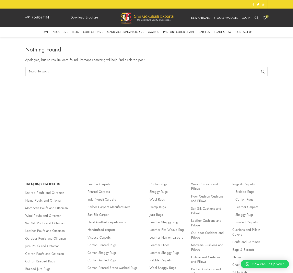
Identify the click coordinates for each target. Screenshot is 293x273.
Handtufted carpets (101, 230)
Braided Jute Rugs (37, 269)
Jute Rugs (156, 215)
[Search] (257, 18)
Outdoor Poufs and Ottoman (45, 238)
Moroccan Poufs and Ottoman (46, 208)
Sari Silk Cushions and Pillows (206, 210)
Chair (235, 265)
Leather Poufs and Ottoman (45, 231)
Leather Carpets (98, 184)
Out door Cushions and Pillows (207, 235)
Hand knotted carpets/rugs (106, 222)
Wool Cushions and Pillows (204, 186)
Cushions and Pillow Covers (246, 232)
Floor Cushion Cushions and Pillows (207, 198)
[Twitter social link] (258, 4)
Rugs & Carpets (243, 184)
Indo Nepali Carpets (101, 199)
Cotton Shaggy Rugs (102, 253)
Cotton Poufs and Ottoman (44, 254)
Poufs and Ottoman (246, 242)
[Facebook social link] (253, 4)
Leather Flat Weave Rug (167, 230)
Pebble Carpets (161, 260)
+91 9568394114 (37, 17)
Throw (236, 257)
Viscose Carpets (99, 237)
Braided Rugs (244, 192)
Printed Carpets (98, 192)
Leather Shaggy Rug (164, 222)
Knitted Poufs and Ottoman (44, 193)
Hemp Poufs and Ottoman (43, 200)
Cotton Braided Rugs (40, 261)
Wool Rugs (157, 199)
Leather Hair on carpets (166, 237)
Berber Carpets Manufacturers (108, 207)
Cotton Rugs (158, 184)
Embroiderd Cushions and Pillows (205, 259)
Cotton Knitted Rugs (102, 260)
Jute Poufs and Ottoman (42, 246)
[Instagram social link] (263, 4)
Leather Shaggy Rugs (164, 253)
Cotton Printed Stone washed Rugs (112, 268)
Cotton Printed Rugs (102, 245)
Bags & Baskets (243, 250)
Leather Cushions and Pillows (206, 222)
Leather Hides (159, 245)
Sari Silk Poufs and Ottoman (45, 223)
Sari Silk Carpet (98, 215)
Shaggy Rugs (159, 192)
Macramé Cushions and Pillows (207, 247)
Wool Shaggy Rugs (163, 268)
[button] (265, 264)
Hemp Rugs (158, 207)
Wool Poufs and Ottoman (43, 216)
